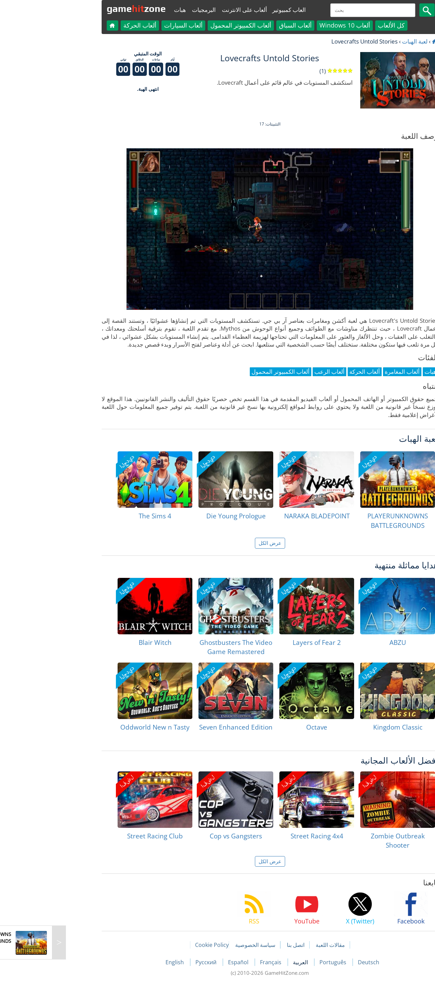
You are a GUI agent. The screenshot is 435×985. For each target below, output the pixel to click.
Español (186, 962)
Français (219, 962)
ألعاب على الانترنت (192, 10)
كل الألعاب (339, 25)
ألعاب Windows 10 (292, 25)
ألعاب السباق (243, 25)
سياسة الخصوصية (203, 945)
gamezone (84, 8)
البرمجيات (151, 10)
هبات (128, 10)
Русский (154, 962)
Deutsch (316, 962)
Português (281, 962)
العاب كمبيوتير (237, 10)
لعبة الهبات (362, 41)
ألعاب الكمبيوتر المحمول (188, 25)
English (123, 962)
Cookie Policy (159, 945)
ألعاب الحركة (87, 25)
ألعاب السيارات (131, 25)
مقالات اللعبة (278, 945)
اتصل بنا (243, 945)
